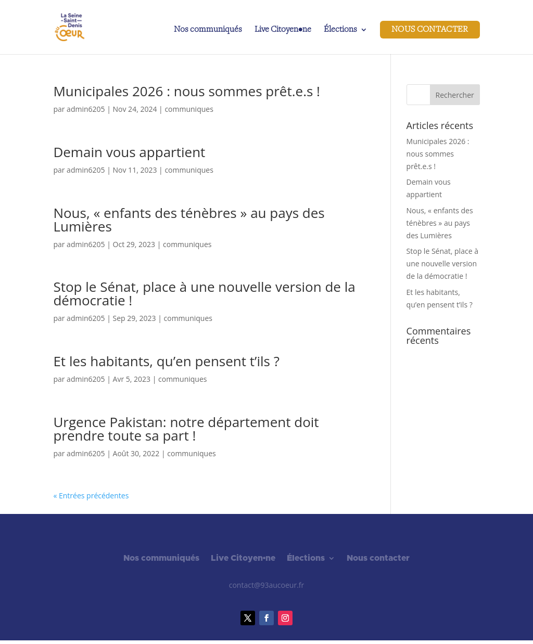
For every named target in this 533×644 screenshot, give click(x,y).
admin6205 (86, 109)
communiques (188, 109)
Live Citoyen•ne (283, 30)
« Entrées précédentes (91, 495)
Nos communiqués (208, 30)
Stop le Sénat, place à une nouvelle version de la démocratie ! (204, 293)
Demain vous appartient (129, 152)
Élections (340, 30)
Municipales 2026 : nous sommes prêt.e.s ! (186, 91)
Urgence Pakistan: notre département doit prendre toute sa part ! (186, 429)
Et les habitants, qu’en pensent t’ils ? (166, 361)
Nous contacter (429, 29)
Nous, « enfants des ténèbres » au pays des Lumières (188, 219)
